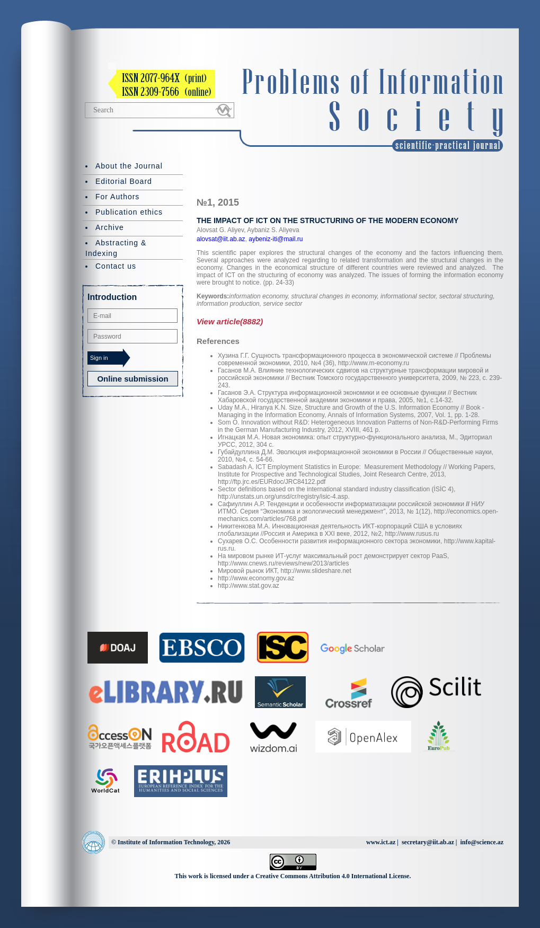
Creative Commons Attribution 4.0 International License (332, 876)
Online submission (132, 378)
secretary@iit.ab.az (428, 842)
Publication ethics (129, 212)
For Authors (117, 196)
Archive (109, 227)
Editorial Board (123, 181)
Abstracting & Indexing (115, 248)
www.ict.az (380, 842)
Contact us (115, 266)
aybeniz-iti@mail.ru (275, 239)
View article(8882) (230, 321)
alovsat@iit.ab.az (221, 239)
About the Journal (129, 166)
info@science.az (482, 842)
